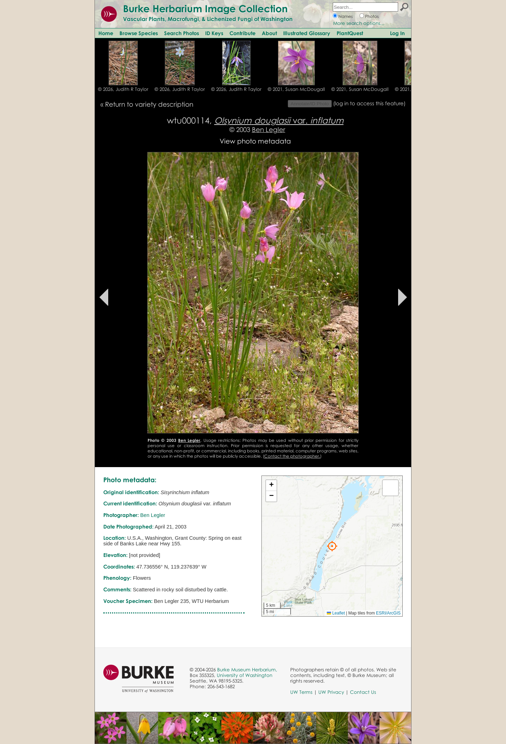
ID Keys (214, 33)
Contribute (242, 33)
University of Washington (244, 675)
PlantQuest (350, 33)
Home (105, 33)
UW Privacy (331, 692)
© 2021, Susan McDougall (296, 89)
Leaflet (336, 613)
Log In (397, 33)
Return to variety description (149, 104)
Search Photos (181, 33)
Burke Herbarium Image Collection (205, 8)
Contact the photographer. (292, 456)
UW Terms (301, 692)
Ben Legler (268, 129)
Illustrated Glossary (306, 33)
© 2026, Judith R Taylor (123, 89)
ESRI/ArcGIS (388, 613)
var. (279, 120)
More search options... (358, 23)
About (269, 33)
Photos (372, 16)
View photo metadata (255, 141)
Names (345, 16)
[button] (332, 546)
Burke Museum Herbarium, (247, 669)
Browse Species (138, 33)
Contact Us (363, 692)
